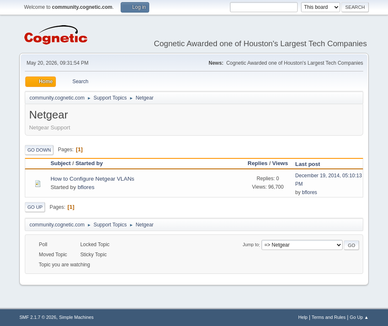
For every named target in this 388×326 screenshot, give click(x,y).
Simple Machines (76, 317)
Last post (311, 164)
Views (280, 163)
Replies (257, 163)
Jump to (251, 244)
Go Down (39, 149)
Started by (89, 163)
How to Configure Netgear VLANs (92, 179)
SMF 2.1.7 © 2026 (37, 317)
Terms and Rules (328, 317)
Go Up (34, 207)
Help (302, 317)
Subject (60, 163)
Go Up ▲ (359, 317)
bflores (86, 187)
